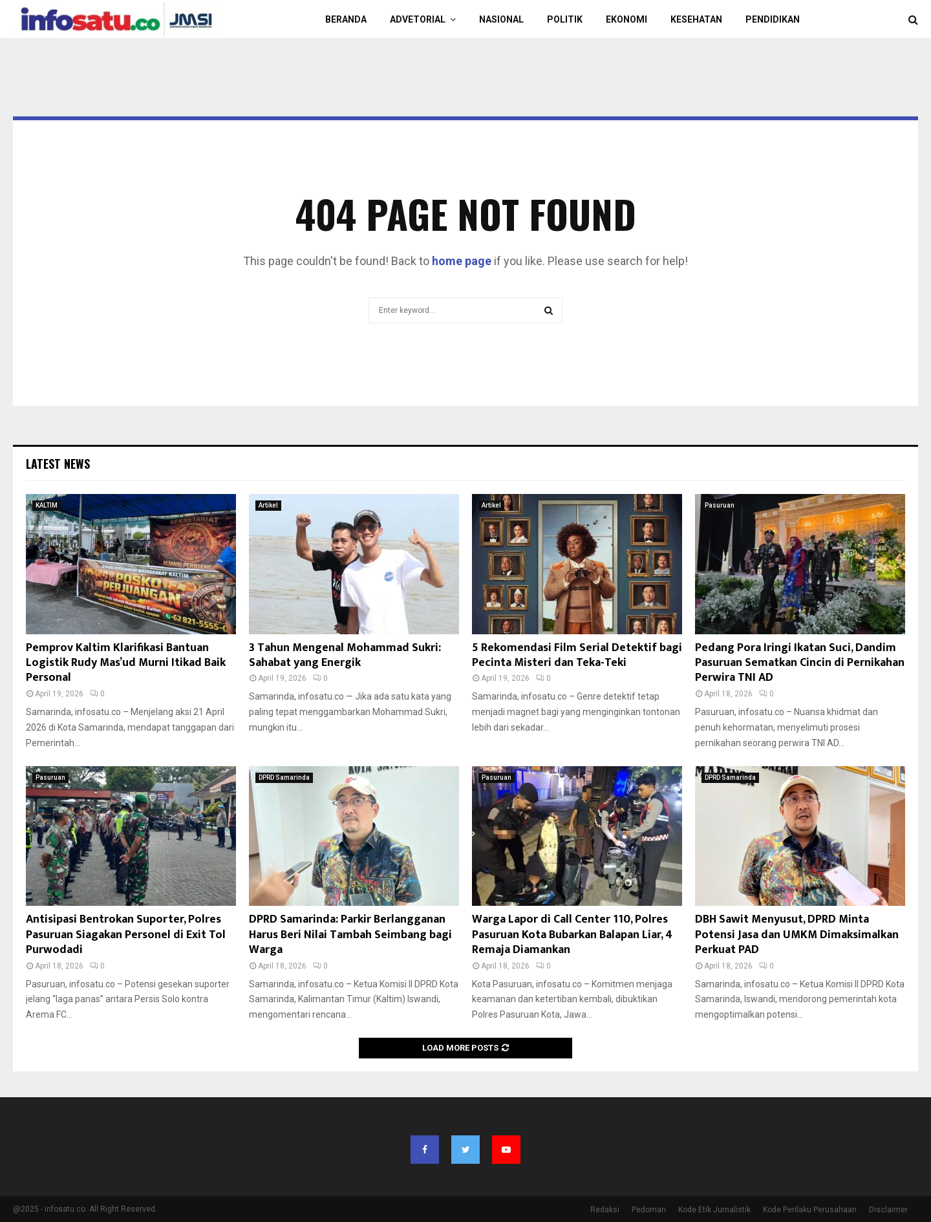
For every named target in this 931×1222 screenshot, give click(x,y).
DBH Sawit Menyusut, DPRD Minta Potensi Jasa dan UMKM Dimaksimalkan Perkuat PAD (797, 934)
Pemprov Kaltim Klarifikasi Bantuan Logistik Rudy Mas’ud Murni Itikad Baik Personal (126, 663)
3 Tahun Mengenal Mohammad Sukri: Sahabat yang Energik (345, 655)
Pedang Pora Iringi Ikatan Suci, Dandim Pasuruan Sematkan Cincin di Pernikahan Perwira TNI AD (799, 663)
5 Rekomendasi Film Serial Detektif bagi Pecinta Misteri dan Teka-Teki (577, 655)
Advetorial (417, 19)
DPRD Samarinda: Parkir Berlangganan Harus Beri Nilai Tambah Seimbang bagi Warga (350, 934)
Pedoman (649, 1209)
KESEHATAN (696, 19)
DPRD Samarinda (284, 777)
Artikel (268, 505)
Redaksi (604, 1209)
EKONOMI (626, 19)
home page (461, 261)
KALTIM (47, 505)
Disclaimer (888, 1209)
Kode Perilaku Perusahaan (810, 1209)
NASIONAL (501, 19)
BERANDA (346, 19)
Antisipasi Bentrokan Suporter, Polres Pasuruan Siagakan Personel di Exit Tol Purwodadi (126, 934)
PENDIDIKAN (772, 19)
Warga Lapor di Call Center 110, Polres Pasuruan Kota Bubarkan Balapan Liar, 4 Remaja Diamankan (572, 934)
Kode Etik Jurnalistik (714, 1209)
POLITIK (565, 19)
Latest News (58, 463)
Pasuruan (719, 505)
